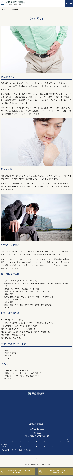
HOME (3, 9)
